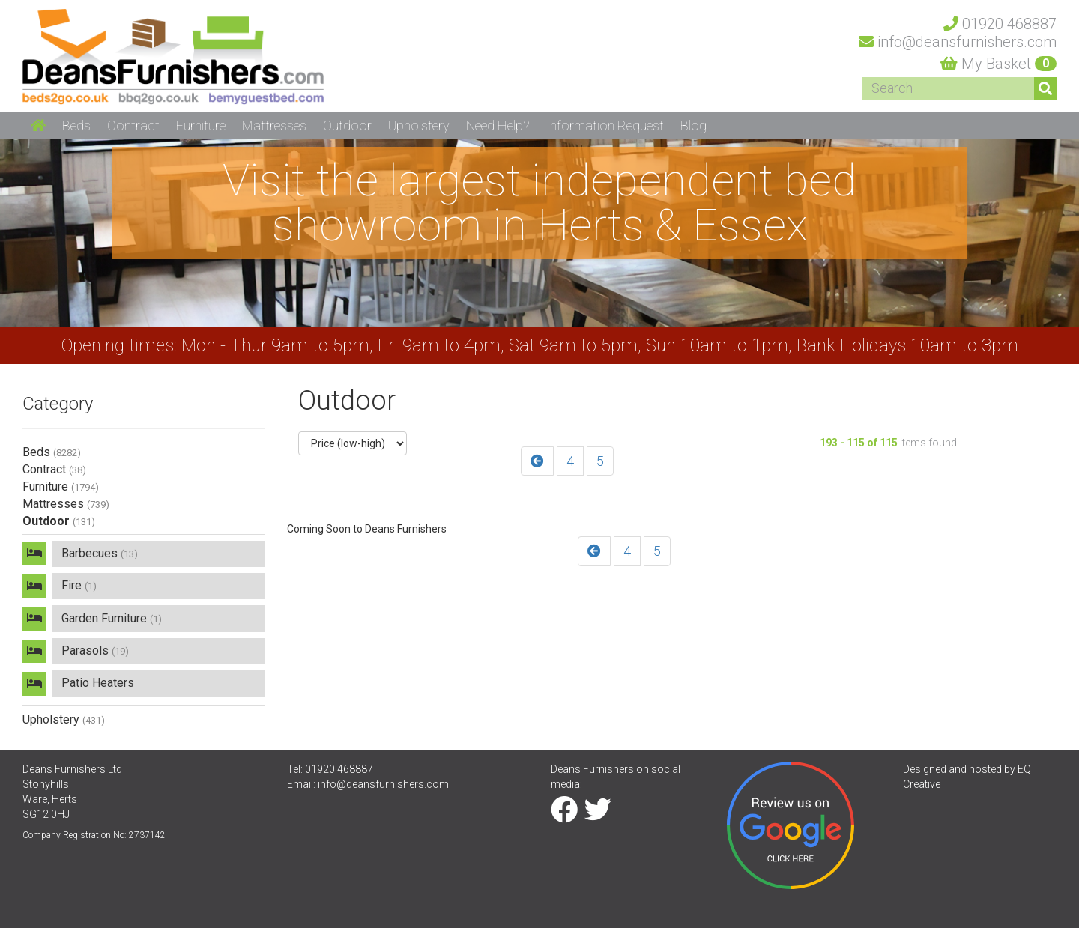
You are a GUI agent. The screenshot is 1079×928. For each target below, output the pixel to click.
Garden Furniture (112, 618)
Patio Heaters (98, 684)
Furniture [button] (201, 125)
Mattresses (65, 504)
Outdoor (58, 521)
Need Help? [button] (498, 125)
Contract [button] (133, 125)
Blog (693, 125)
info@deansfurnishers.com (383, 786)
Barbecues (100, 553)
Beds (51, 452)
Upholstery (63, 720)
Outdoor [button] (347, 125)
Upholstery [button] (419, 125)
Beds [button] (76, 125)
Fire (79, 586)
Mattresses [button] (274, 125)
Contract (54, 469)
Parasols (96, 651)
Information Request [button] (605, 125)
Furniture (60, 486)
